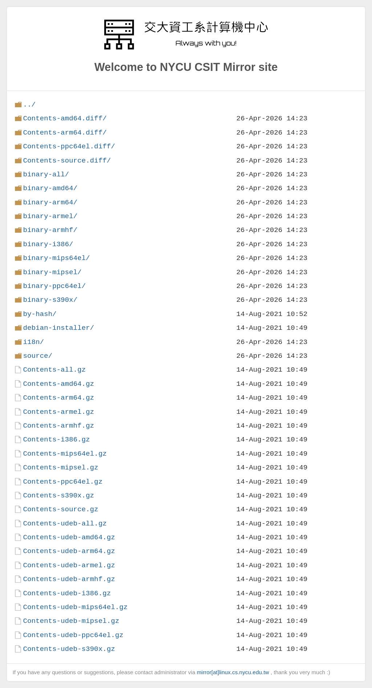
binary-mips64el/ (56, 258)
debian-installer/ (58, 328)
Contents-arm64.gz (58, 398)
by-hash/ (39, 314)
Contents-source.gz (60, 509)
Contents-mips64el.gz (64, 454)
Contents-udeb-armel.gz (69, 565)
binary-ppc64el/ (54, 286)
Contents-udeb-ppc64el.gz (73, 635)
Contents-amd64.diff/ (64, 118)
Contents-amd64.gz (58, 384)
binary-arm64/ (50, 202)
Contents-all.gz (54, 370)
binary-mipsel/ (52, 272)
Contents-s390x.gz (58, 495)
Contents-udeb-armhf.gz (69, 579)
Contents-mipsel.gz (60, 467)
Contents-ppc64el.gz (62, 482)
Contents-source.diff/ (67, 160)
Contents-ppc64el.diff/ (69, 146)
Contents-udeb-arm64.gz (69, 551)
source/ (37, 356)
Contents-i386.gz (56, 439)
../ (29, 104)
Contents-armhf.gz (58, 426)
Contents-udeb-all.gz (64, 523)
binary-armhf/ (50, 230)
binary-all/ (46, 174)
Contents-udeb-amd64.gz (69, 537)
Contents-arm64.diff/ (64, 132)
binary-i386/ (48, 244)
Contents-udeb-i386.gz (67, 593)
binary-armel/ (50, 216)
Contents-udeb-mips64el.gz (75, 607)
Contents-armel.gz (58, 412)
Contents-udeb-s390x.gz (69, 649)
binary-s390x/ (50, 300)
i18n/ (33, 342)
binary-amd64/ (50, 188)
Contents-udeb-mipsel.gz (71, 621)
